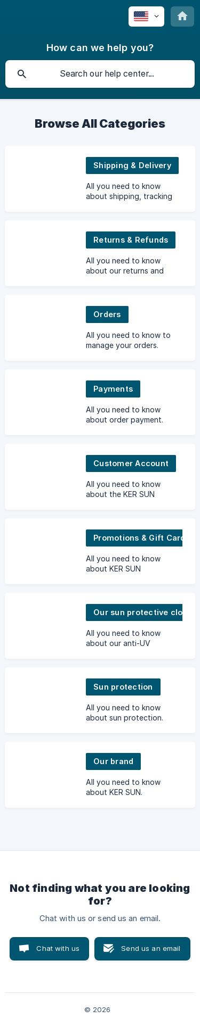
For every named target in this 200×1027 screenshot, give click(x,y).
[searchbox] (100, 74)
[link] (100, 179)
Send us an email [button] (150, 948)
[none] (146, 16)
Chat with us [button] (57, 948)
